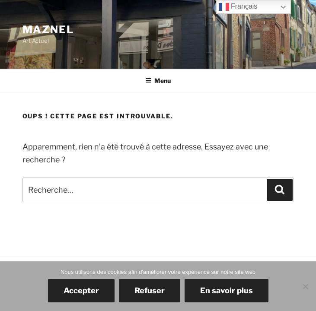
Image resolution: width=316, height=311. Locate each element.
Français (238, 7)
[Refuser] (305, 286)
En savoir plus (226, 290)
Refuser (149, 290)
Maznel (48, 29)
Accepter (81, 290)
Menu (158, 80)
